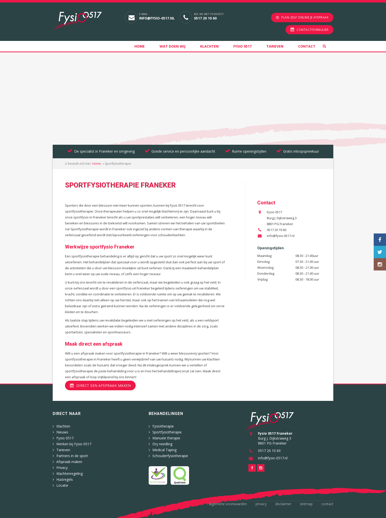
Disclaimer (283, 502)
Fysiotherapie (163, 425)
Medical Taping (164, 448)
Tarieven (274, 45)
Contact (306, 45)
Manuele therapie (166, 436)
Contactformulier (312, 29)
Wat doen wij (172, 45)
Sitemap (306, 502)
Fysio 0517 (242, 45)
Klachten (209, 45)
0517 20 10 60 (205, 18)
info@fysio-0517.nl (157, 18)
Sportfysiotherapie (167, 431)
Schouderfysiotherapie (170, 454)
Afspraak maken (69, 460)
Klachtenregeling (69, 472)
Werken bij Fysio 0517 (73, 442)
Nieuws (62, 431)
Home (139, 45)
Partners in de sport (72, 454)
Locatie (62, 484)
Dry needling (162, 442)
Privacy (62, 466)
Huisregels (64, 478)
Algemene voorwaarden (228, 502)
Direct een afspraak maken (103, 384)
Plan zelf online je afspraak (304, 17)
